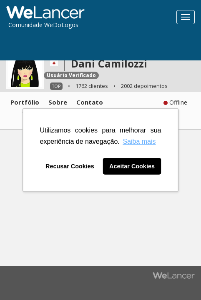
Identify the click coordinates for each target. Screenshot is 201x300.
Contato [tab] (89, 102)
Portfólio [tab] (24, 102)
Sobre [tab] (57, 102)
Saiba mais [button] (139, 141)
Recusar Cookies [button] (69, 166)
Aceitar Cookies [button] (132, 166)
